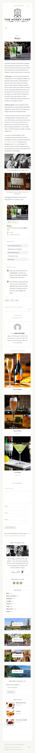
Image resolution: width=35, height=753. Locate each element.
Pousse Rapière (17, 389)
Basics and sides (11, 596)
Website (6, 519)
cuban (7, 300)
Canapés (8, 601)
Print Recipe (12, 222)
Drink (17, 35)
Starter (8, 611)
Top (29, 747)
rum (17, 300)
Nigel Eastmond (18, 307)
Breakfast (9, 598)
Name (6, 506)
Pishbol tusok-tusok (21, 703)
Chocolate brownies (17, 318)
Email (6, 513)
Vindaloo (18, 711)
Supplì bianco (17, 315)
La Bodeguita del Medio (11, 142)
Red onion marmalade (21, 720)
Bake (7, 593)
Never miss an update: (12, 684)
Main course (9, 609)
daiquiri (15, 144)
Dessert (8, 604)
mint (12, 300)
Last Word (17, 472)
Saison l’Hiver (17, 431)
